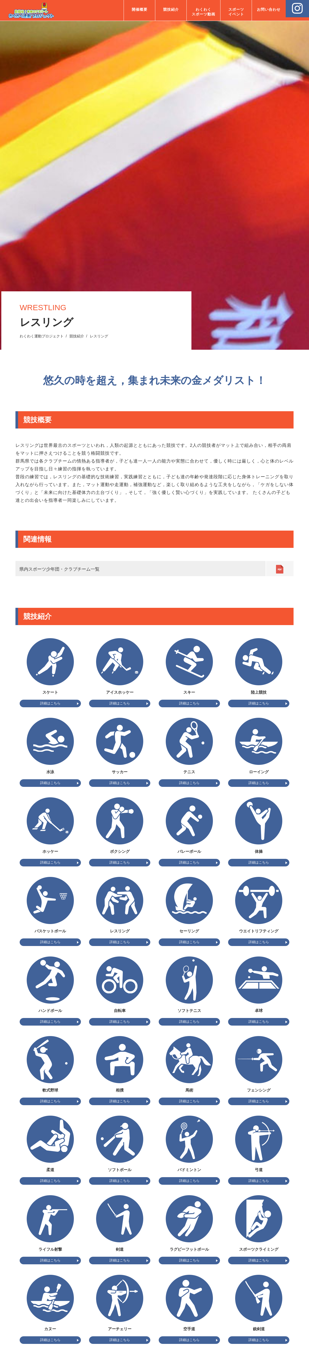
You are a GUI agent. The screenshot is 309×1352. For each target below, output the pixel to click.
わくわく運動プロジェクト (42, 336)
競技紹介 (171, 9)
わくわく (203, 12)
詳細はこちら (50, 703)
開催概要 (139, 9)
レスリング (99, 336)
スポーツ (236, 12)
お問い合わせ (268, 9)
